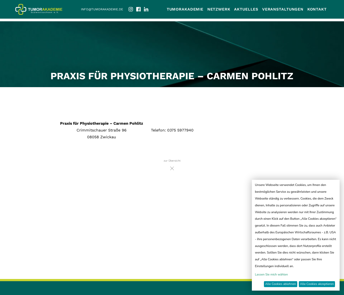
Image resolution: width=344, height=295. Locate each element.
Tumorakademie (185, 9)
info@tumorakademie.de (102, 9)
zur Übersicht (172, 166)
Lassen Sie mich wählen (271, 274)
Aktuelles (246, 9)
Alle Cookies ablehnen (280, 284)
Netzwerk (218, 9)
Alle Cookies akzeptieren (317, 284)
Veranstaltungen (282, 9)
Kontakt (317, 9)
